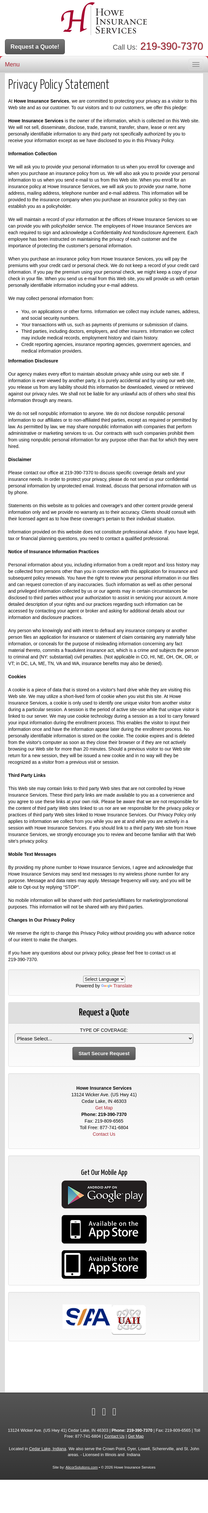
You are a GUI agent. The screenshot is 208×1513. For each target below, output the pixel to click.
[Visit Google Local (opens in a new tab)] (114, 1412)
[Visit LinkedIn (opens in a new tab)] (104, 1412)
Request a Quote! (34, 46)
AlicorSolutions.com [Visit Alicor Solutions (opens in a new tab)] (82, 1467)
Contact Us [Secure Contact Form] (104, 1134)
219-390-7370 (171, 46)
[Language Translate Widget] (104, 979)
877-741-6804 (114, 1127)
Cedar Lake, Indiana (47, 1449)
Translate (116, 985)
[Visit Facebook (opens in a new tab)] (93, 1412)
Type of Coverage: (104, 1030)
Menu (12, 64)
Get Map (104, 1107)
